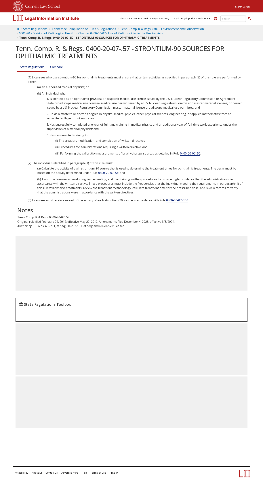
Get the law (140, 18)
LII (17, 29)
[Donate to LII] (215, 18)
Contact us (51, 472)
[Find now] (249, 19)
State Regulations (35, 29)
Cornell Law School (41, 5)
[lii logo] (54, 18)
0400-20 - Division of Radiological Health (46, 33)
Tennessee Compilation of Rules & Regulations (84, 29)
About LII (125, 18)
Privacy (114, 472)
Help (84, 472)
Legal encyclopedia (184, 18)
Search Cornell (242, 6)
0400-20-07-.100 (177, 200)
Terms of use (98, 472)
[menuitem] (125, 18)
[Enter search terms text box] (233, 19)
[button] (249, 18)
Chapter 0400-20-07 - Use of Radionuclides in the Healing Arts (120, 33)
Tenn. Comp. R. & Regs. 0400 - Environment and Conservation (162, 29)
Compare (56, 67)
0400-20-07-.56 (190, 153)
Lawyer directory (159, 18)
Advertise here (69, 472)
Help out (203, 18)
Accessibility (21, 472)
